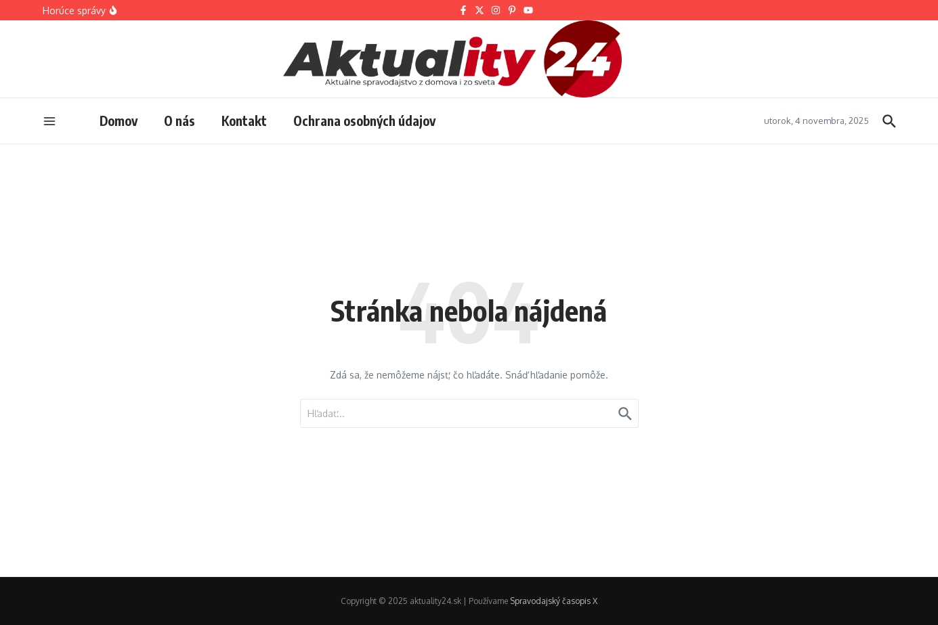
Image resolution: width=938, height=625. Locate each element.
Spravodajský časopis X (553, 601)
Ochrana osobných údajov (364, 120)
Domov (118, 120)
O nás (179, 120)
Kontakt (244, 120)
